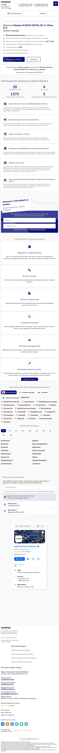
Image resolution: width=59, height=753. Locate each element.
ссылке (9, 641)
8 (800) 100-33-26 (7, 684)
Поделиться (2, 724)
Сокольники (36, 464)
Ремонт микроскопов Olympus (21, 662)
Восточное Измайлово (39, 444)
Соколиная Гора (6, 464)
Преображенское (6, 460)
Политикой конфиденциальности (46, 491)
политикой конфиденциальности (37, 229)
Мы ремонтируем (14, 13)
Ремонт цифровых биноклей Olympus (24, 658)
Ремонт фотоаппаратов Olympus (22, 654)
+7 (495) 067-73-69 (25, 4)
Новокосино (5, 457)
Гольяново (4, 447)
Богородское (5, 441)
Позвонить (42, 13)
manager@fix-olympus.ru (9, 694)
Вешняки (35, 441)
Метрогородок (6, 454)
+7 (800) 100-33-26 (41, 4)
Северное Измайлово (39, 460)
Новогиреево (36, 454)
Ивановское (36, 447)
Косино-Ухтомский (38, 450)
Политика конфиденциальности (29, 739)
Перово (34, 457)
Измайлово (4, 450)
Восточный (4, 444)
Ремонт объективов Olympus (21, 650)
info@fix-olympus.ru (8, 689)
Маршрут (19, 559)
